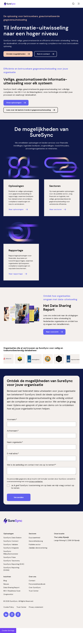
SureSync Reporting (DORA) (11, 568)
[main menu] (78, 4)
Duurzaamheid (34, 537)
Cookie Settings (8, 630)
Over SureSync (35, 587)
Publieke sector (35, 544)
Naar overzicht (52, 332)
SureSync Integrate (11, 548)
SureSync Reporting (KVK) (13, 564)
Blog (5, 580)
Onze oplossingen (14, 102)
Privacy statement (36, 607)
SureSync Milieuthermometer (10, 552)
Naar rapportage (16, 274)
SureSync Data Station (12, 537)
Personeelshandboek (37, 584)
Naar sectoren (55, 209)
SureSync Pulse (9, 557)
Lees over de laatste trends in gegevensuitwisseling (28, 110)
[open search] (73, 4)
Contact (32, 580)
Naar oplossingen (16, 209)
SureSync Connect (10, 541)
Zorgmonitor (8, 594)
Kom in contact (43, 54)
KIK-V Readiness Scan (11, 591)
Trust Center (34, 591)
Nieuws (6, 584)
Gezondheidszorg (36, 541)
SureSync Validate (10, 544)
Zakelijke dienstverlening (38, 548)
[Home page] (9, 4)
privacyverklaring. (36, 481)
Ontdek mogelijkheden (16, 54)
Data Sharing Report (11, 587)
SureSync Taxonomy (11, 561)
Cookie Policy (8, 607)
